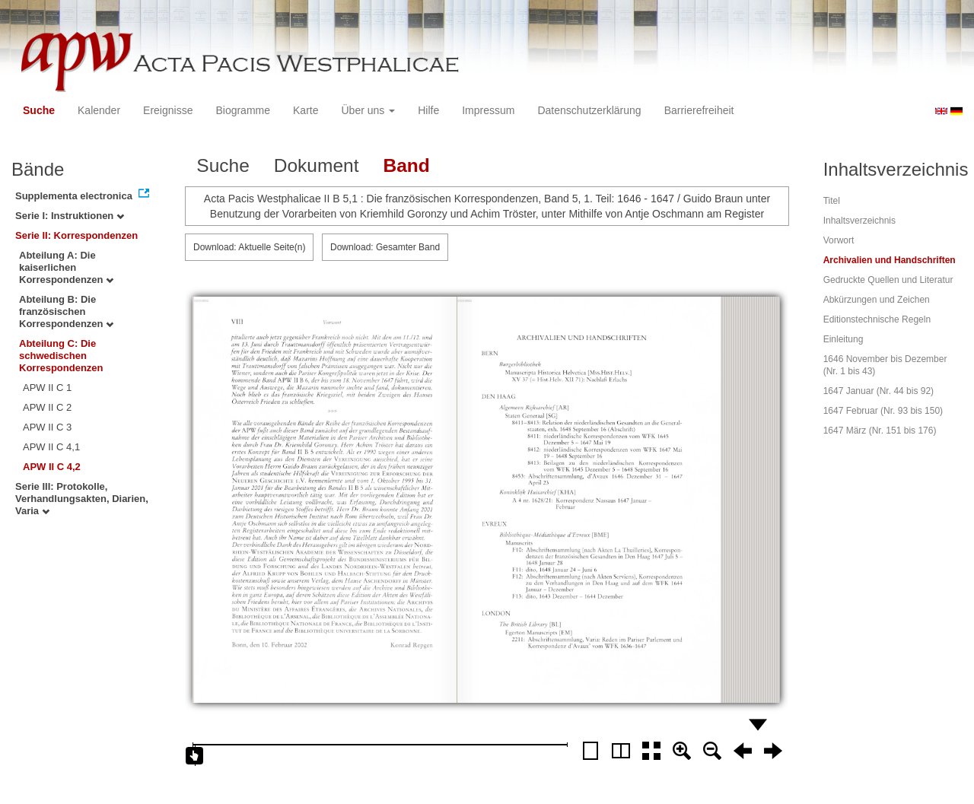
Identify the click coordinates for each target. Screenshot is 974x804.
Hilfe (428, 110)
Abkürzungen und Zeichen (876, 299)
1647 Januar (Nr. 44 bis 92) (878, 391)
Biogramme (242, 110)
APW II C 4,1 (51, 447)
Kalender (99, 110)
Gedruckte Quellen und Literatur (888, 280)
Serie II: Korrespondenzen (76, 235)
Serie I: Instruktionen (69, 215)
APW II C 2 (47, 407)
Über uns (369, 110)
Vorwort (839, 240)
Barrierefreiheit (699, 110)
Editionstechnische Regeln (877, 319)
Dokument (316, 165)
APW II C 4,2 (52, 466)
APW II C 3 (47, 427)
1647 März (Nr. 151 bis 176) (880, 430)
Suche (39, 110)
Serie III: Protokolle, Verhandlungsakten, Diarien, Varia (81, 498)
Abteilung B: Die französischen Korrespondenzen (66, 311)
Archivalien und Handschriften (889, 260)
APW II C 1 (47, 387)
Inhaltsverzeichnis (859, 220)
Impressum (488, 110)
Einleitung (843, 339)
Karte (305, 110)
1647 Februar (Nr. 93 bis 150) (883, 410)
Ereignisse (168, 110)
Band (406, 165)
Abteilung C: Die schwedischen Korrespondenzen (61, 355)
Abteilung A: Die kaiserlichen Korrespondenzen (66, 267)
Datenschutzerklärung (589, 110)
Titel (831, 200)
